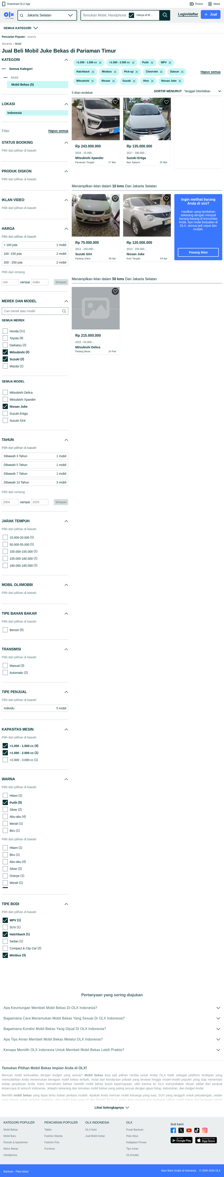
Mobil (18, 65)
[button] (15, 4)
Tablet (47, 1134)
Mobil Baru (10, 1141)
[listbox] (100, 84)
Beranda (7, 65)
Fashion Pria (51, 1147)
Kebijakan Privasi (136, 1147)
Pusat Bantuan (135, 1134)
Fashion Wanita (53, 1141)
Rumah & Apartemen (16, 1147)
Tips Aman (132, 1154)
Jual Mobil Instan (95, 1141)
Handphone (10, 1160)
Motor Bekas (11, 1154)
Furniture (49, 1154)
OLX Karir (91, 1134)
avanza (31, 36)
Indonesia (14, 134)
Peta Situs (132, 1141)
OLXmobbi (132, 1160)
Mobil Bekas (11, 1134)
